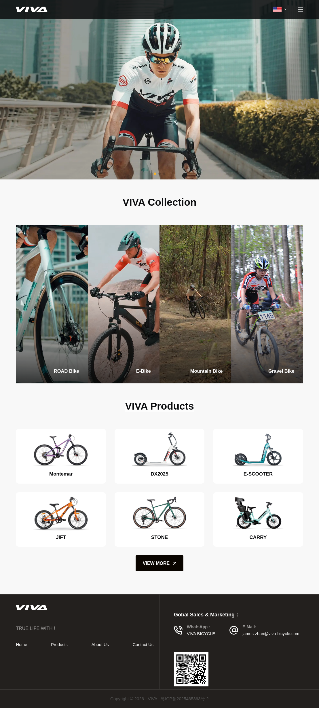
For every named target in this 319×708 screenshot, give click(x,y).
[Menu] (300, 9)
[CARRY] (258, 513)
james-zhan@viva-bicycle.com (270, 633)
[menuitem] (279, 9)
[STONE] (159, 513)
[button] (155, 174)
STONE (159, 537)
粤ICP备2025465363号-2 (185, 698)
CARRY (258, 537)
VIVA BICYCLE (201, 633)
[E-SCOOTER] (258, 449)
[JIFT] (61, 513)
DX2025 (159, 474)
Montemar (61, 474)
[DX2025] (159, 449)
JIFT (61, 537)
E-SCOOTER (258, 474)
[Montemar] (61, 449)
